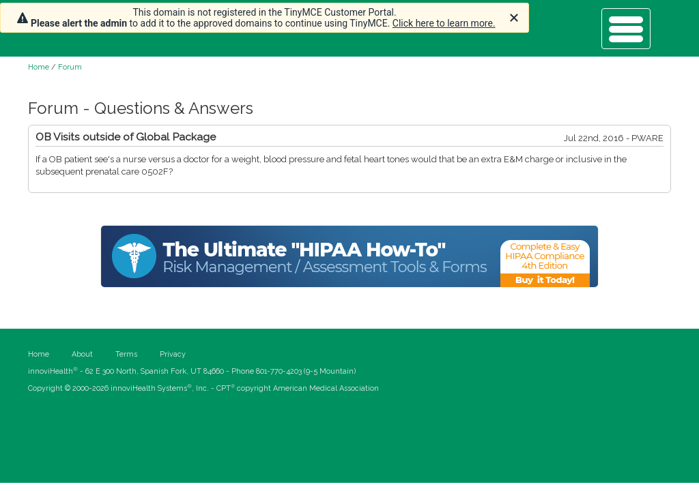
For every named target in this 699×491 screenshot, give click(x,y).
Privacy (173, 354)
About (82, 354)
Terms (126, 354)
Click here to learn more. (444, 23)
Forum (70, 67)
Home (38, 67)
